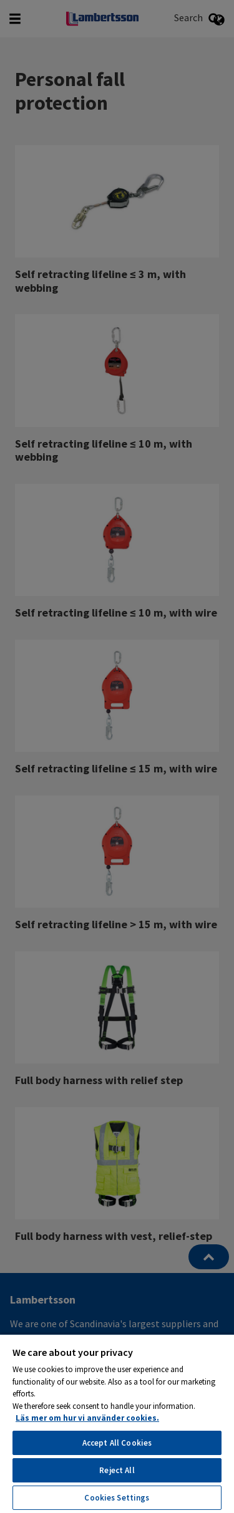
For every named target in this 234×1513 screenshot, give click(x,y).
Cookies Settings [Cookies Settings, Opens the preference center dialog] (116, 1497)
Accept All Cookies (117, 1443)
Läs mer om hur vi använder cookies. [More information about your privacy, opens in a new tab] (87, 1418)
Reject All (116, 1470)
